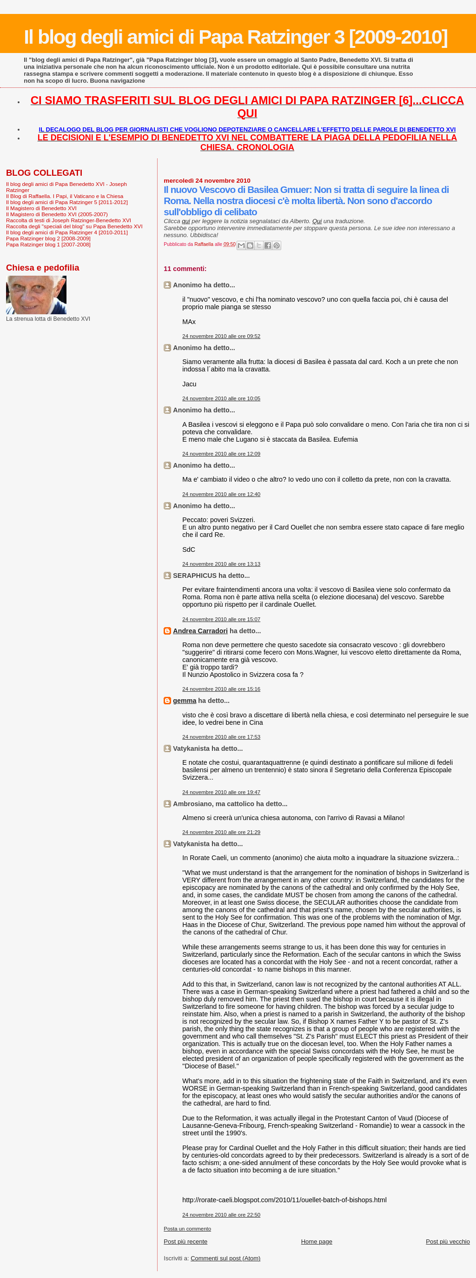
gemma (184, 700)
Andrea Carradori (200, 631)
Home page (316, 1241)
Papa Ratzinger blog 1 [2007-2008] (48, 244)
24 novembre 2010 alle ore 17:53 (221, 737)
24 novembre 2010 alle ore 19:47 (221, 792)
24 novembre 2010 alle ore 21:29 (221, 832)
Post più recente (185, 1241)
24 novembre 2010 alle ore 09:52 (221, 336)
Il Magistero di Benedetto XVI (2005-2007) (57, 214)
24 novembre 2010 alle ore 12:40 (221, 494)
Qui (317, 221)
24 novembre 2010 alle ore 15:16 (221, 689)
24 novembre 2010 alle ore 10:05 (221, 398)
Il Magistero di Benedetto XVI (41, 208)
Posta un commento (187, 1229)
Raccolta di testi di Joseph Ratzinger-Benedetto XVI (68, 220)
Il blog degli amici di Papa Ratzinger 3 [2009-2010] (235, 37)
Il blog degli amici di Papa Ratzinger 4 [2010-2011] (67, 232)
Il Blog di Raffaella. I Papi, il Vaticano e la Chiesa (64, 196)
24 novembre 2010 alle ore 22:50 (221, 1215)
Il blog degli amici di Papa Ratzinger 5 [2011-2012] (67, 202)
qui (186, 221)
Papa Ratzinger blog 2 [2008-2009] (48, 238)
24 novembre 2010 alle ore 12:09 (221, 454)
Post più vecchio (448, 1241)
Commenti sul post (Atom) (225, 1258)
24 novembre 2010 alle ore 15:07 (221, 619)
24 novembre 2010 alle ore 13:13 (221, 564)
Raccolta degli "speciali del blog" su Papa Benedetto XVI (74, 226)
